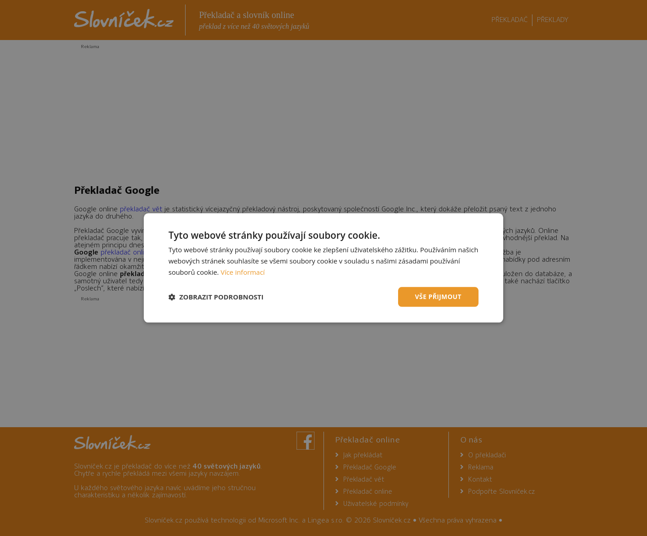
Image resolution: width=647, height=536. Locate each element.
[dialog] (323, 268)
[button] (216, 297)
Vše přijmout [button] (438, 296)
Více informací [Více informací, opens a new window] (243, 272)
